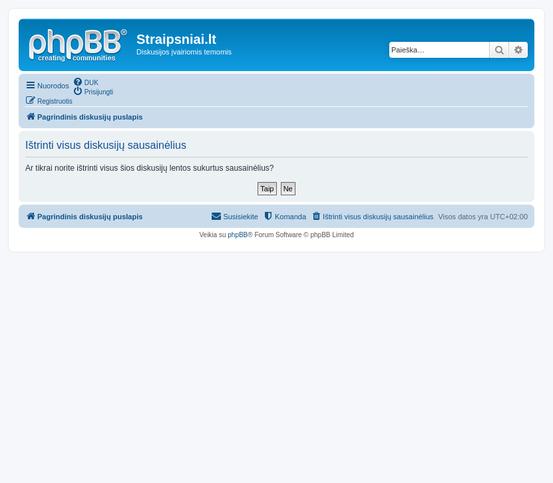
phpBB (238, 235)
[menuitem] (85, 81)
